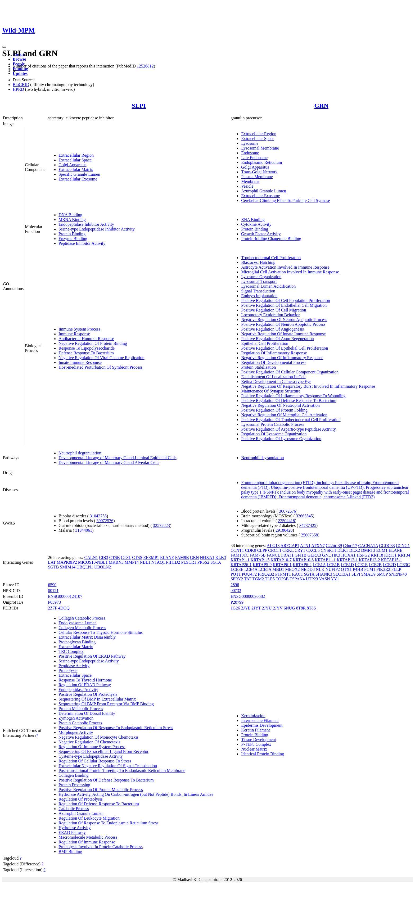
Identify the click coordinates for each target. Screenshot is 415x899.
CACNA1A (368, 545)
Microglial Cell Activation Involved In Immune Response (290, 272)
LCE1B (333, 564)
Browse (19, 59)
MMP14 (132, 562)
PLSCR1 (188, 562)
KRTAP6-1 (282, 564)
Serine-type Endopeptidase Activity (88, 661)
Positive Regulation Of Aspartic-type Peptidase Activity (288, 429)
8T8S (311, 608)
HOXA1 (207, 557)
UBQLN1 (84, 567)
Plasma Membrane (257, 176)
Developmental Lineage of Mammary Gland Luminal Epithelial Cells (117, 457)
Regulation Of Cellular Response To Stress (94, 761)
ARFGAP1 (290, 545)
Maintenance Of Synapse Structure (270, 391)
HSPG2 (363, 555)
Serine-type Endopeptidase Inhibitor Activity (96, 229)
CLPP (262, 550)
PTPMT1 (283, 574)
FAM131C (240, 555)
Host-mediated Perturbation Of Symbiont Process (100, 367)
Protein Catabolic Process (80, 723)
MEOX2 (292, 569)
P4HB (358, 569)
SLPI (139, 105)
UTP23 (312, 579)
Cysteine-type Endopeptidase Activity (90, 756)
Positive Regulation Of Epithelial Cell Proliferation (284, 348)
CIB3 (103, 557)
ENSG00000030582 (248, 596)
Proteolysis (67, 670)
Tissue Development (258, 739)
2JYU (267, 608)
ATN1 (305, 545)
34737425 (307, 525)
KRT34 (404, 555)
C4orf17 (350, 545)
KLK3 (220, 557)
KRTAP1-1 (240, 560)
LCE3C (403, 564)
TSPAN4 (297, 579)
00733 (236, 590)
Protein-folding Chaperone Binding (271, 238)
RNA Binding (252, 219)
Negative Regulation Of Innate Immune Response (283, 334)
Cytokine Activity (256, 224)
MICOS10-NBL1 (93, 562)
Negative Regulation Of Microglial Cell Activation (284, 415)
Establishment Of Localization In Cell (273, 376)
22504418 (286, 520)
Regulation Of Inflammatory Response (274, 353)
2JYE (246, 608)
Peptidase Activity (73, 665)
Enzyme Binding (72, 238)
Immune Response (74, 334)
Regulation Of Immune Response (86, 842)
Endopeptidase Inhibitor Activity (86, 224)
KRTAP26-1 (241, 564)
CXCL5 (313, 550)
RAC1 (297, 574)
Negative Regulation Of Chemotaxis (89, 742)
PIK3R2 (383, 569)
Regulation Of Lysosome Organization (273, 434)
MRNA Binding (72, 219)
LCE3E (237, 569)
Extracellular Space (75, 160)
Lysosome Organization (261, 276)
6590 (52, 584)
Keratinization (253, 715)
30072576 (104, 520)
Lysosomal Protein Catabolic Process (272, 424)
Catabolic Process (73, 808)
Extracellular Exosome (77, 179)
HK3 (336, 555)
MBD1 (278, 569)
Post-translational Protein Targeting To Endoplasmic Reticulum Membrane (121, 770)
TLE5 (270, 579)
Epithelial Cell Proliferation (264, 343)
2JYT (256, 608)
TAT (247, 579)
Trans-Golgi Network (259, 172)
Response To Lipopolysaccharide (86, 348)
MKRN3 (116, 562)
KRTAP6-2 (302, 564)
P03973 (54, 602)
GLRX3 (314, 555)
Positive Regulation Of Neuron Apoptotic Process (283, 324)
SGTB (53, 567)
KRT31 (390, 555)
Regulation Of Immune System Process (91, 746)
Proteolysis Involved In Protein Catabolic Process (100, 846)
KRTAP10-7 (281, 560)
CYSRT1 (328, 550)
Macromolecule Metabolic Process (87, 837)
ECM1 (382, 550)
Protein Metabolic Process (80, 708)
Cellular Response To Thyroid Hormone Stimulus (100, 632)
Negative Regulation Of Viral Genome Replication (101, 357)
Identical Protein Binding (262, 754)
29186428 (284, 530)
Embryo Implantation (259, 295)
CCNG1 (403, 545)
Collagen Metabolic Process (82, 627)
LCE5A (264, 569)
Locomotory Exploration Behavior (270, 315)
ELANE (167, 557)
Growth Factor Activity (261, 234)
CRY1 (300, 550)
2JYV (278, 608)
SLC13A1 (341, 574)
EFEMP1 (151, 557)
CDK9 (250, 550)
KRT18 (377, 555)
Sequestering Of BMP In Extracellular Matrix (97, 699)
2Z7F (52, 608)
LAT (52, 562)
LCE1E (361, 564)
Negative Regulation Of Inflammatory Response (282, 357)
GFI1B (300, 555)
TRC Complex (70, 651)
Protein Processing (74, 785)
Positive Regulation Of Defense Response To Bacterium (288, 400)
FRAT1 (287, 555)
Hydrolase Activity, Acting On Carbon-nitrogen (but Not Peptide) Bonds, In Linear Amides (135, 794)
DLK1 (342, 550)
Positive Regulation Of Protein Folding (274, 410)
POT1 (236, 574)
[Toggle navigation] (4, 47)
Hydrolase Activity (74, 827)
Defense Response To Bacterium (86, 353)
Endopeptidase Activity (78, 689)
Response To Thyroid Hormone (85, 680)
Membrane (250, 181)
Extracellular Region (76, 155)
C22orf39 (334, 545)
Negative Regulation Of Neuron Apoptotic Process (284, 319)
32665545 (304, 516)
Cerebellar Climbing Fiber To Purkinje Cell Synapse (285, 200)
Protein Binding (71, 234)
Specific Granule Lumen (79, 174)
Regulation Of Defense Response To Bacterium (98, 804)
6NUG (289, 608)
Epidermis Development (261, 725)
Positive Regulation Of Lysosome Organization (281, 438)
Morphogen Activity (75, 732)
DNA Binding (70, 215)
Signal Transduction (258, 291)
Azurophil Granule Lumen (263, 191)
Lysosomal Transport (259, 281)
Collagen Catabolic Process (81, 618)
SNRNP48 (398, 574)
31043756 (98, 516)
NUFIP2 (333, 569)
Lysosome (249, 143)
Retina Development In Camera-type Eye (276, 381)
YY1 (335, 579)
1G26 (235, 608)
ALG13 (273, 545)
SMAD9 (368, 574)
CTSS (137, 557)
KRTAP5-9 (262, 564)
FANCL (273, 555)
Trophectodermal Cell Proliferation (271, 257)
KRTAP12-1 (347, 560)
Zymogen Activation (75, 718)
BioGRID (21, 84)
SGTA (215, 562)
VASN (324, 579)
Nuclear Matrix (254, 749)
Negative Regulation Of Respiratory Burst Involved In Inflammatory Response (308, 386)
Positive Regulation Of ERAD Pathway (91, 656)
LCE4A (250, 569)
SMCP (382, 574)
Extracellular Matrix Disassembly (87, 637)
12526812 (145, 66)
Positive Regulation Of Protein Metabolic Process (100, 789)
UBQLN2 (102, 567)
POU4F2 (249, 574)
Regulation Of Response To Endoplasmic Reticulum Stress (108, 823)
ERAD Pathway (72, 832)
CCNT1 (237, 550)
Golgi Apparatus (72, 164)
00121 (53, 590)
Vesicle (247, 186)
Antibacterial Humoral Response (86, 338)
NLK (320, 569)
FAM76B (257, 555)
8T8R (301, 608)
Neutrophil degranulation (79, 453)
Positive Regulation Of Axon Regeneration (277, 338)
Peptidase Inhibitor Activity (81, 243)
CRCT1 (274, 550)
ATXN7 (318, 545)
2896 (235, 584)
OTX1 (346, 569)
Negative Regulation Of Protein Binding (92, 343)
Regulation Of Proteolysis (80, 799)
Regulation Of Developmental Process (273, 362)
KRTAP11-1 (325, 560)
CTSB (114, 557)
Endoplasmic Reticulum (261, 162)
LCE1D (347, 564)
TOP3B (282, 579)
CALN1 (91, 557)
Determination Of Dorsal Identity (86, 713)
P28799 (237, 602)
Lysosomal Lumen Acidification (268, 286)
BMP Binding (70, 851)
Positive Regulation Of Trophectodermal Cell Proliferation (291, 419)
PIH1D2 (173, 562)
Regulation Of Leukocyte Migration (89, 818)
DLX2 (354, 550)
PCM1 (369, 569)
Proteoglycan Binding (77, 642)
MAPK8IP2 (67, 562)
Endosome (250, 153)
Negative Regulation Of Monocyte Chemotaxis (98, 737)
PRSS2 (203, 562)
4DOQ (64, 608)
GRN (321, 105)
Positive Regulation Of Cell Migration (273, 310)
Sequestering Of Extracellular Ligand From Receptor (103, 751)
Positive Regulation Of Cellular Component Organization (290, 372)
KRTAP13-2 (369, 560)
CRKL (288, 550)
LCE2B (375, 564)
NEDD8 (308, 569)
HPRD (18, 89)
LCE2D (389, 564)
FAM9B (182, 557)
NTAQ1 (158, 562)
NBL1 (145, 562)
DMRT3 (368, 550)
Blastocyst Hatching (258, 262)
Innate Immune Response (80, 362)
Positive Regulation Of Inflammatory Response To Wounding (293, 396)
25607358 (309, 535)
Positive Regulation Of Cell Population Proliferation (285, 300)
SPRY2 (237, 579)
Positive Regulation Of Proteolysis (87, 694)
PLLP (396, 569)
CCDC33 (387, 545)
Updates (20, 73)
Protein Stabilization (258, 367)
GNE (326, 555)
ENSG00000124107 (65, 596)
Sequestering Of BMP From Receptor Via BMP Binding (106, 704)
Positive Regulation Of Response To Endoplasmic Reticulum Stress (115, 727)
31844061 (83, 530)
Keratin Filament (255, 730)
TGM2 (258, 579)
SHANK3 (323, 574)
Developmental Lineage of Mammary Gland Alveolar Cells (108, 462)
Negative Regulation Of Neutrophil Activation (280, 405)
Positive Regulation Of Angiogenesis (272, 329)
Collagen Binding (73, 775)
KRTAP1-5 (260, 560)
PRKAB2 (266, 574)
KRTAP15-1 (391, 560)
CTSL (126, 557)
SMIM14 (67, 567)
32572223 (161, 525)
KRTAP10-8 (303, 560)
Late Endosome (254, 157)
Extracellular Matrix (75, 169)
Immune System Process (79, 329)
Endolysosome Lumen (77, 623)
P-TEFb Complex (256, 744)
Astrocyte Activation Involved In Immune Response (285, 267)
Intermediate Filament (260, 720)
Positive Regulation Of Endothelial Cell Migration (284, 305)
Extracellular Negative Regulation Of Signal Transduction (107, 766)
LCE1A (319, 564)
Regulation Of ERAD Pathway (84, 685)
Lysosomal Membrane (260, 148)
